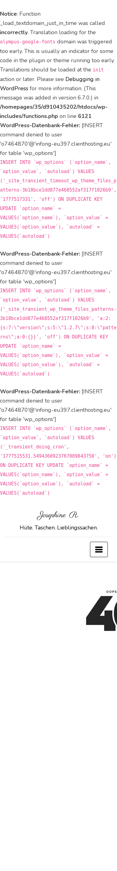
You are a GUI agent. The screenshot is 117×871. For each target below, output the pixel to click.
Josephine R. (58, 515)
